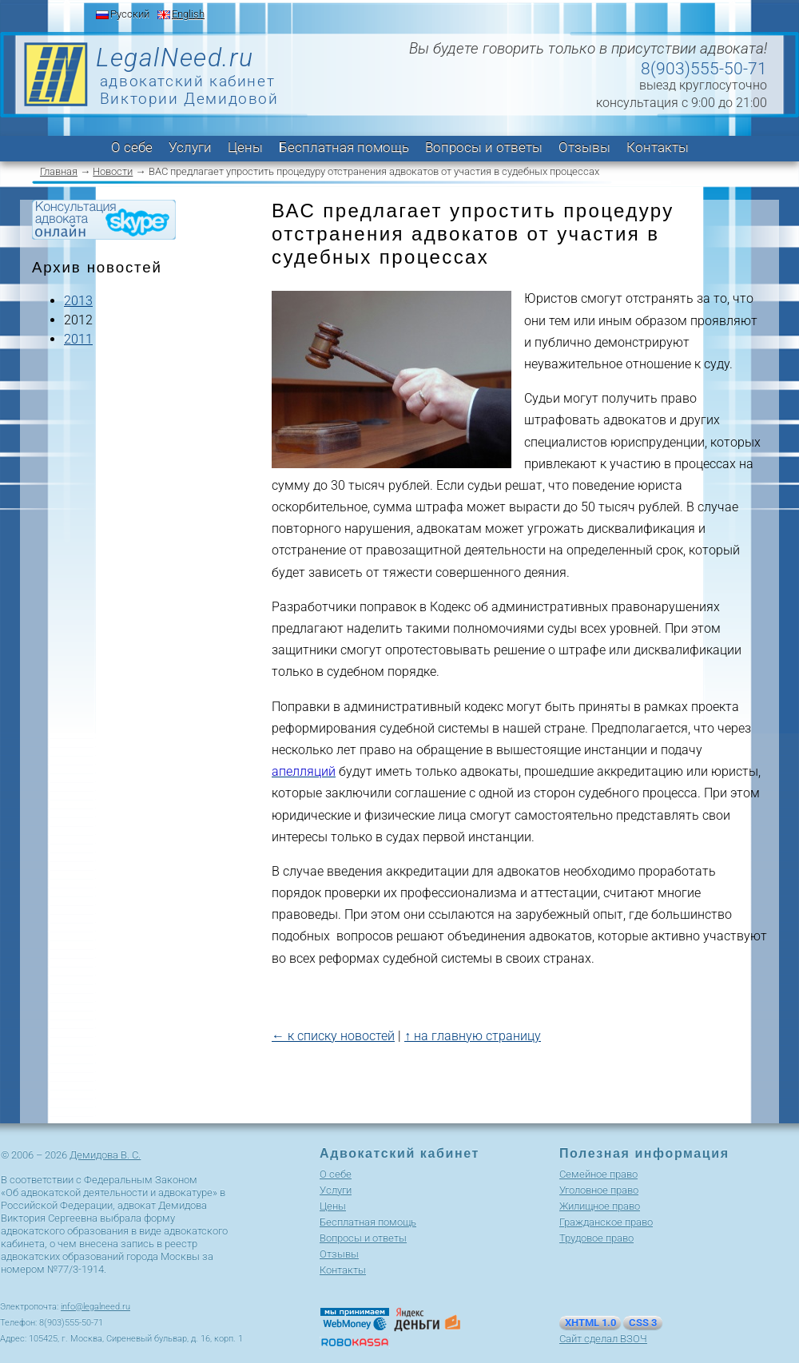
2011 (78, 339)
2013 (78, 300)
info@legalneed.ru (95, 1306)
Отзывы (584, 147)
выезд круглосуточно (703, 85)
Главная (59, 171)
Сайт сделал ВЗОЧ (603, 1339)
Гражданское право (606, 1222)
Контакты (657, 147)
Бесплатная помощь (344, 147)
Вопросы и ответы (484, 147)
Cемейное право (598, 1174)
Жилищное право (599, 1206)
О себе (132, 147)
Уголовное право (598, 1190)
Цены (245, 147)
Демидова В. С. (105, 1155)
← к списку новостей (333, 1035)
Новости (113, 171)
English (188, 14)
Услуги (190, 147)
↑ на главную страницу (472, 1035)
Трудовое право (596, 1238)
